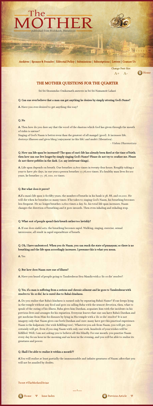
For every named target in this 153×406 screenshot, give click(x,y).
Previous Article (114, 396)
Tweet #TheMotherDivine (33, 383)
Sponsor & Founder (43, 62)
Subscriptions (102, 62)
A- (126, 73)
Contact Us (129, 62)
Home (24, 396)
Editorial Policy (65, 62)
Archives (24, 62)
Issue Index (48, 396)
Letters (116, 62)
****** (77, 391)
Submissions (84, 62)
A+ (116, 73)
